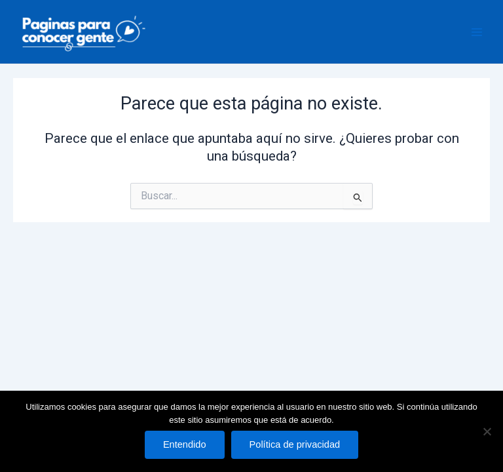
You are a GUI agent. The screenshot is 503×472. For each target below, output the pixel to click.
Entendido (184, 444)
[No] (486, 431)
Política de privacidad (295, 444)
